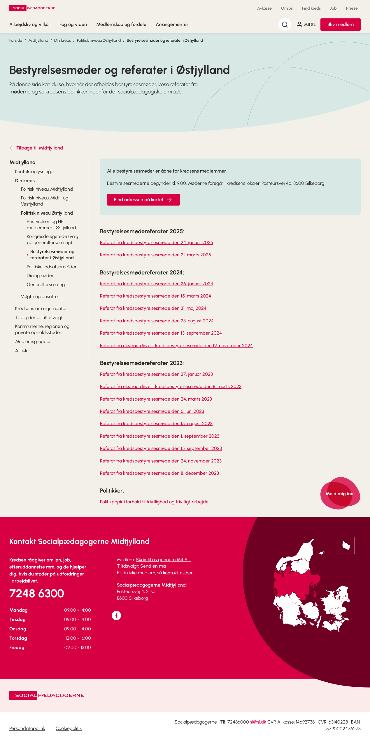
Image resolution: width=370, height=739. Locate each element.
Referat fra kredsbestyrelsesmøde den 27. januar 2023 (156, 374)
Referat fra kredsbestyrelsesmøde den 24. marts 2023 (156, 399)
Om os (287, 8)
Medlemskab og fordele (121, 24)
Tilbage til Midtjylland (36, 148)
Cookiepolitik (69, 728)
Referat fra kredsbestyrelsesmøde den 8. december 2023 (159, 473)
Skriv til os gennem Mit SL (163, 559)
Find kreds (311, 8)
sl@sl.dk (258, 722)
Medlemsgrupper (33, 341)
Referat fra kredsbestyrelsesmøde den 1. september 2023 (159, 436)
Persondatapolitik (27, 728)
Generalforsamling (46, 284)
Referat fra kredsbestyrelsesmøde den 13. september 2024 (161, 333)
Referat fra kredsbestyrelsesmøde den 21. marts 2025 (155, 255)
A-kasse (264, 8)
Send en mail (153, 566)
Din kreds (62, 40)
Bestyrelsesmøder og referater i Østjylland (165, 40)
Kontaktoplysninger (35, 171)
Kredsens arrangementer (41, 308)
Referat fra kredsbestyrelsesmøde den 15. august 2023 (156, 423)
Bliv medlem (340, 24)
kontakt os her (178, 572)
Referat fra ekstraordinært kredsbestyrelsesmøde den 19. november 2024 (176, 345)
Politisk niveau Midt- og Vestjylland (44, 201)
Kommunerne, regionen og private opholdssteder (42, 329)
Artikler (22, 350)
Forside (15, 40)
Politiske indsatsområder (52, 266)
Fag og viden (73, 24)
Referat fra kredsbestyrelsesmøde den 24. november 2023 (161, 461)
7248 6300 (36, 593)
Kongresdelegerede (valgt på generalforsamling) (53, 239)
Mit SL (306, 24)
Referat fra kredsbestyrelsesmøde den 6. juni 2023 (152, 411)
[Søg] (284, 24)
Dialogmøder (40, 275)
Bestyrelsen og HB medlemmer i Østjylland (51, 224)
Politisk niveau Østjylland (99, 40)
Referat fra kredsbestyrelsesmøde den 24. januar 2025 (156, 242)
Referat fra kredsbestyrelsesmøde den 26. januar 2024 (156, 283)
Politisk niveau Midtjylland (47, 189)
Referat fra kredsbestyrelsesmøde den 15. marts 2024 (155, 296)
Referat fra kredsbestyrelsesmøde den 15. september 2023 (161, 448)
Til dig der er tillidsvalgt (39, 317)
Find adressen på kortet (143, 199)
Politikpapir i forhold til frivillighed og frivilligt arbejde (154, 502)
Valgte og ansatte (39, 296)
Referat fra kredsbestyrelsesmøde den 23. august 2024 (157, 321)
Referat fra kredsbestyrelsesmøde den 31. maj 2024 (153, 308)
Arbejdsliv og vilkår (29, 24)
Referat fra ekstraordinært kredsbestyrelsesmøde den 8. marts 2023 (170, 386)
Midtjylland (38, 40)
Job (333, 8)
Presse (352, 8)
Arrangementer (172, 24)
